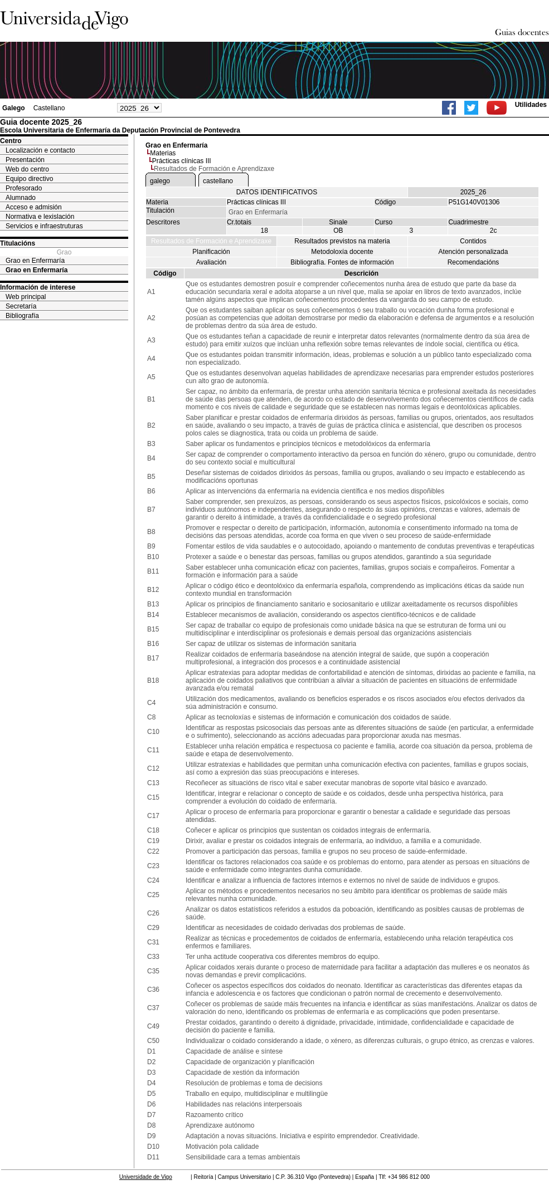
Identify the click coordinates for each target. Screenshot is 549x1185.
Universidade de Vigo (145, 1177)
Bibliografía (22, 316)
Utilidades (531, 105)
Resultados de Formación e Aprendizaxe (211, 241)
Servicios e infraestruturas (44, 226)
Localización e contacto (40, 150)
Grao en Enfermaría (35, 261)
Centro (11, 141)
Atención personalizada (473, 252)
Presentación (25, 160)
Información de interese (37, 287)
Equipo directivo (29, 179)
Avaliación (211, 262)
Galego (13, 108)
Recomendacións (473, 262)
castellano (218, 181)
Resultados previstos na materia (342, 241)
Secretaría (21, 306)
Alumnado (21, 198)
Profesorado (24, 188)
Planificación (211, 252)
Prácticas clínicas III (181, 161)
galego (160, 181)
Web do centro (27, 169)
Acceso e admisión (34, 207)
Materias (163, 153)
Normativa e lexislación (40, 217)
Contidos (473, 241)
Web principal (26, 297)
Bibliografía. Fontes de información (341, 262)
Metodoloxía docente (342, 252)
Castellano (49, 108)
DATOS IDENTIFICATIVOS (276, 192)
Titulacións (17, 243)
